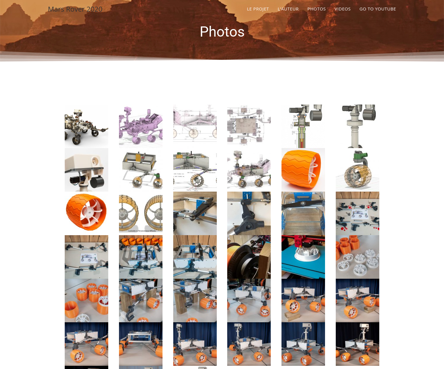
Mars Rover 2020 (75, 9)
